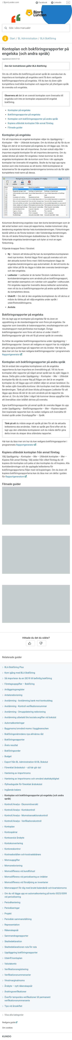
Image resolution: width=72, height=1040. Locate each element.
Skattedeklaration (12, 941)
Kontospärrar (10, 832)
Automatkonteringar (13, 723)
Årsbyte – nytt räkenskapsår (17, 986)
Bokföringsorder (11, 750)
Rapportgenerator (11, 354)
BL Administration (27, 38)
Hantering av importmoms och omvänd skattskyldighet (30, 778)
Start (12, 38)
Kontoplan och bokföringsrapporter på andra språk (33, 119)
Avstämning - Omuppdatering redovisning (24, 711)
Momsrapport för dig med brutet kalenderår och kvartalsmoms (34, 888)
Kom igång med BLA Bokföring (18, 672)
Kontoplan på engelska (19, 110)
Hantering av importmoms (16, 773)
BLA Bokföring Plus (13, 667)
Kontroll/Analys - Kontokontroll (18, 810)
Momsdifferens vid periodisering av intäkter (25, 876)
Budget (7, 756)
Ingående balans (11, 789)
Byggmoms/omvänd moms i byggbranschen (25, 728)
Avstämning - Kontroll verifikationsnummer (24, 706)
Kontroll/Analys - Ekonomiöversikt (20, 804)
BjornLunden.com (10, 2)
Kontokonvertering (12, 843)
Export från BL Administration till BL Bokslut (25, 762)
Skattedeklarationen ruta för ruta (19, 947)
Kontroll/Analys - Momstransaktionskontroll (25, 815)
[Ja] (30, 643)
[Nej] (41, 643)
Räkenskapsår (10, 930)
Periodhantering (11, 902)
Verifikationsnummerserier (16, 975)
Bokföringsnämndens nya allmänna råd (22, 734)
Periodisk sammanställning (17, 919)
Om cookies (7, 1028)
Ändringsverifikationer (14, 991)
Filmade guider (15, 127)
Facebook (41, 2)
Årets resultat (10, 745)
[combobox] (36, 28)
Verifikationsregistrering (15, 969)
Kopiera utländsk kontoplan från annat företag (30, 123)
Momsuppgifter (11, 860)
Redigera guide (8, 1022)
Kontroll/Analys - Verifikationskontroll (21, 821)
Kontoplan (8, 826)
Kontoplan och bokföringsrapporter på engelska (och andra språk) (33, 797)
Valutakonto (9, 963)
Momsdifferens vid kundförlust (18, 871)
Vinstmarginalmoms (13, 980)
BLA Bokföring (48, 38)
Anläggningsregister (13, 689)
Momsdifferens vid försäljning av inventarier (25, 882)
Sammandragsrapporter (15, 936)
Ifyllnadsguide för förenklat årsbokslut (22, 784)
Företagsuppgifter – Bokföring (18, 684)
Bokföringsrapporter (13, 739)
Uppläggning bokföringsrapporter (20, 952)
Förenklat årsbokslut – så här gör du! (21, 767)
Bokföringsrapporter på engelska (24, 114)
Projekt (6, 913)
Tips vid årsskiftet (12, 1006)
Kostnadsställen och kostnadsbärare (21, 854)
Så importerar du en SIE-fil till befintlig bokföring (27, 678)
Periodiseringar (11, 908)
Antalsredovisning (12, 695)
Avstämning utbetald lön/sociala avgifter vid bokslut (29, 717)
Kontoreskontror (11, 849)
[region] (36, 339)
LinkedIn (56, 2)
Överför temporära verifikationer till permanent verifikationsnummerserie (26, 999)
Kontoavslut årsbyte (13, 837)
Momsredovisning (12, 865)
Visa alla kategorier (13, 1015)
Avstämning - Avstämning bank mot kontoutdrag (27, 700)
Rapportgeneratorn (14, 476)
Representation (11, 924)
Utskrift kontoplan (12, 958)
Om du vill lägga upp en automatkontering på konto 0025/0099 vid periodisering (34, 895)
